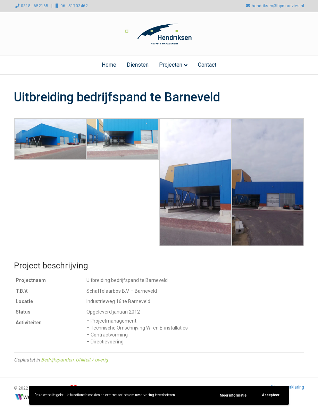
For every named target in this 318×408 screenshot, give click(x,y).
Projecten (170, 64)
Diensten (138, 64)
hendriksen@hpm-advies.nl (274, 5)
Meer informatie (233, 395)
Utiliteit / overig (92, 360)
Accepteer (270, 395)
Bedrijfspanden (57, 360)
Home (109, 64)
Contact (207, 64)
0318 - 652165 (31, 5)
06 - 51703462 (70, 5)
